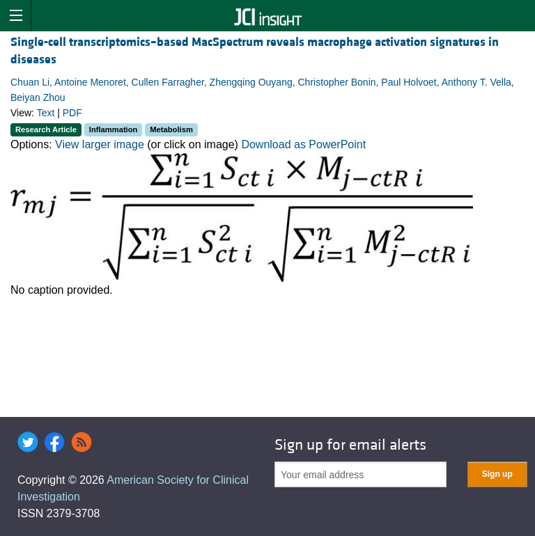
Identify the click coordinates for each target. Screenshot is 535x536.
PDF (72, 112)
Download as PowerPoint (303, 144)
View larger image (99, 144)
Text (46, 112)
